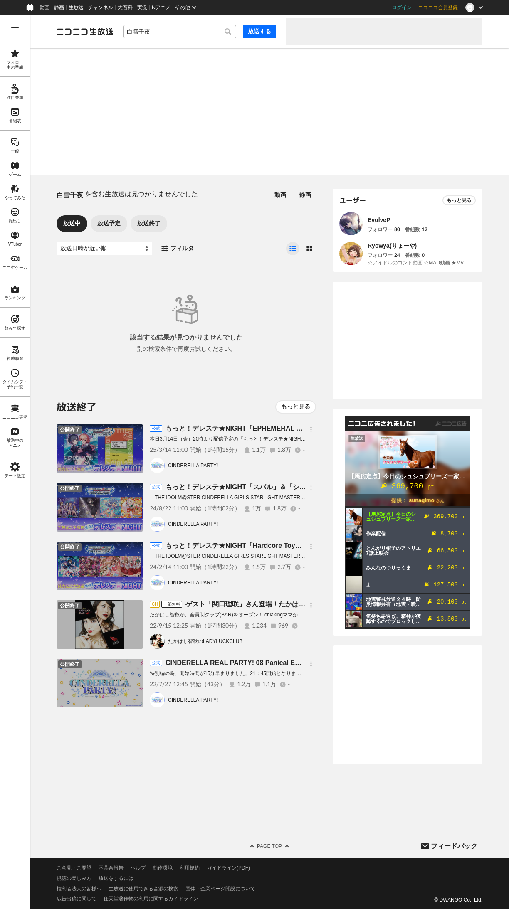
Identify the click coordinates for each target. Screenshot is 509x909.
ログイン (402, 7)
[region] (15, 462)
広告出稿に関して (76, 899)
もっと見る (295, 406)
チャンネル (100, 7)
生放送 (76, 7)
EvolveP (379, 220)
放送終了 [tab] (149, 223)
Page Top (269, 846)
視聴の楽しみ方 (74, 878)
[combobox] (179, 31)
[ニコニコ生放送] (85, 31)
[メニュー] (311, 429)
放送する (259, 31)
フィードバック (454, 846)
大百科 (125, 7)
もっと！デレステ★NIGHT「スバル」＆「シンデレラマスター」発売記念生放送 (286, 486)
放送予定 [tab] (109, 223)
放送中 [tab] (72, 223)
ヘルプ (138, 867)
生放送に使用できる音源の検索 (143, 888)
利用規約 (190, 867)
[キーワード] (179, 31)
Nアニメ (161, 7)
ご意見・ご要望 (74, 868)
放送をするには (116, 878)
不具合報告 (111, 867)
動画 (44, 7)
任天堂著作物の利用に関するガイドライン (151, 898)
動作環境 (163, 867)
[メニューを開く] (15, 30)
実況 (142, 7)
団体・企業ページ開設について (220, 888)
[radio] (292, 248)
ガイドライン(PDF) (228, 867)
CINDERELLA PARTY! (193, 465)
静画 (59, 7)
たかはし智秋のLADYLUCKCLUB (205, 641)
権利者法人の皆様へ (79, 889)
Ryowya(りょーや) (392, 245)
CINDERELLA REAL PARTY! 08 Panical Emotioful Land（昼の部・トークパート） (292, 662)
